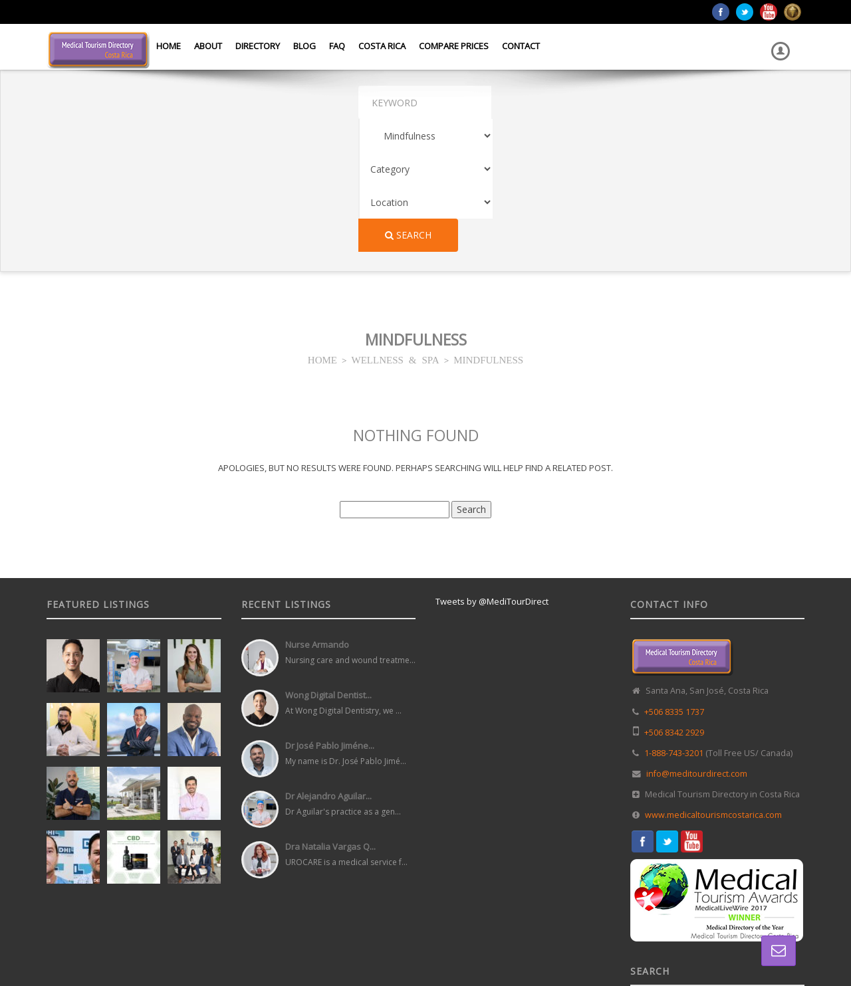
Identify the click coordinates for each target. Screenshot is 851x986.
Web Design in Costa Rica (366, 945)
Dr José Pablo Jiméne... (329, 613)
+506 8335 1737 (674, 579)
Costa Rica (382, 46)
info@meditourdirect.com (696, 640)
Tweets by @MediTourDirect (491, 468)
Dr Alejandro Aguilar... (328, 663)
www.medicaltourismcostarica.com (713, 682)
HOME (322, 226)
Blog (304, 46)
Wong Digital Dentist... (328, 562)
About (208, 46)
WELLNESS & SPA (395, 226)
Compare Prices (454, 46)
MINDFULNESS (488, 226)
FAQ (337, 46)
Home (168, 46)
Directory (257, 46)
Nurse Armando (317, 512)
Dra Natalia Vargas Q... (330, 714)
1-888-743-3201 (673, 620)
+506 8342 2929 (674, 599)
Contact (521, 46)
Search (693, 102)
